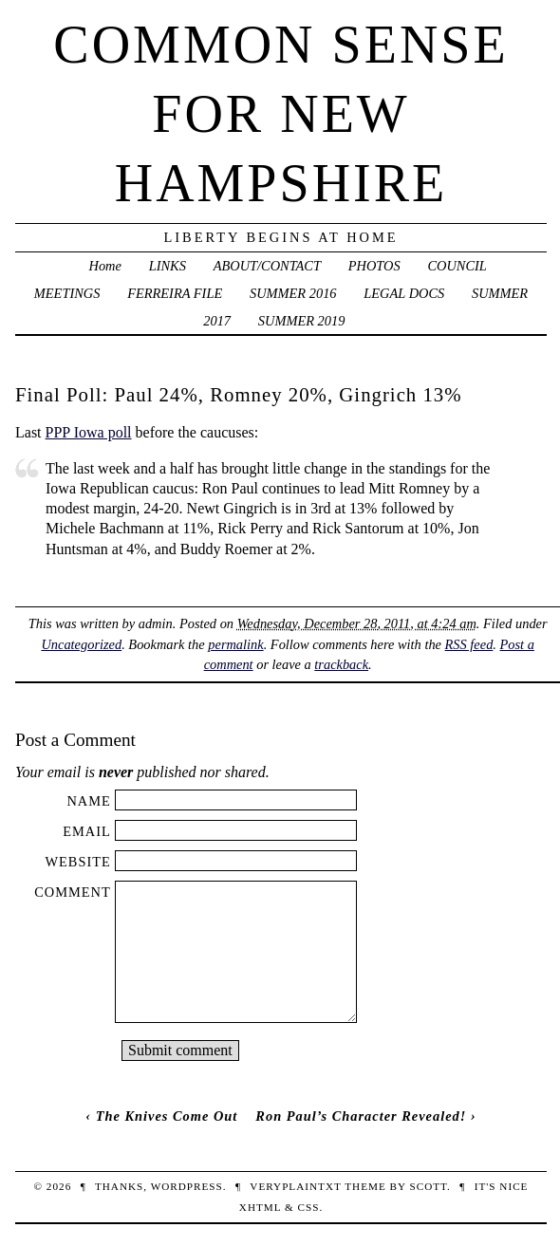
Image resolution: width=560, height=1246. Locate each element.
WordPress (187, 1186)
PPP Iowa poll (89, 432)
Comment (72, 892)
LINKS (167, 265)
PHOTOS (374, 265)
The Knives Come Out (167, 1116)
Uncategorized (81, 644)
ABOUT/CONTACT (267, 265)
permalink (235, 644)
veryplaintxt (295, 1186)
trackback (341, 664)
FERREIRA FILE (174, 293)
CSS (308, 1207)
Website (77, 861)
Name (88, 801)
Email (87, 831)
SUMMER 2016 (293, 293)
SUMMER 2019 (301, 320)
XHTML (260, 1207)
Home (105, 265)
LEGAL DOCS (404, 293)
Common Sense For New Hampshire (280, 114)
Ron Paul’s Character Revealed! (360, 1116)
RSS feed (469, 644)
